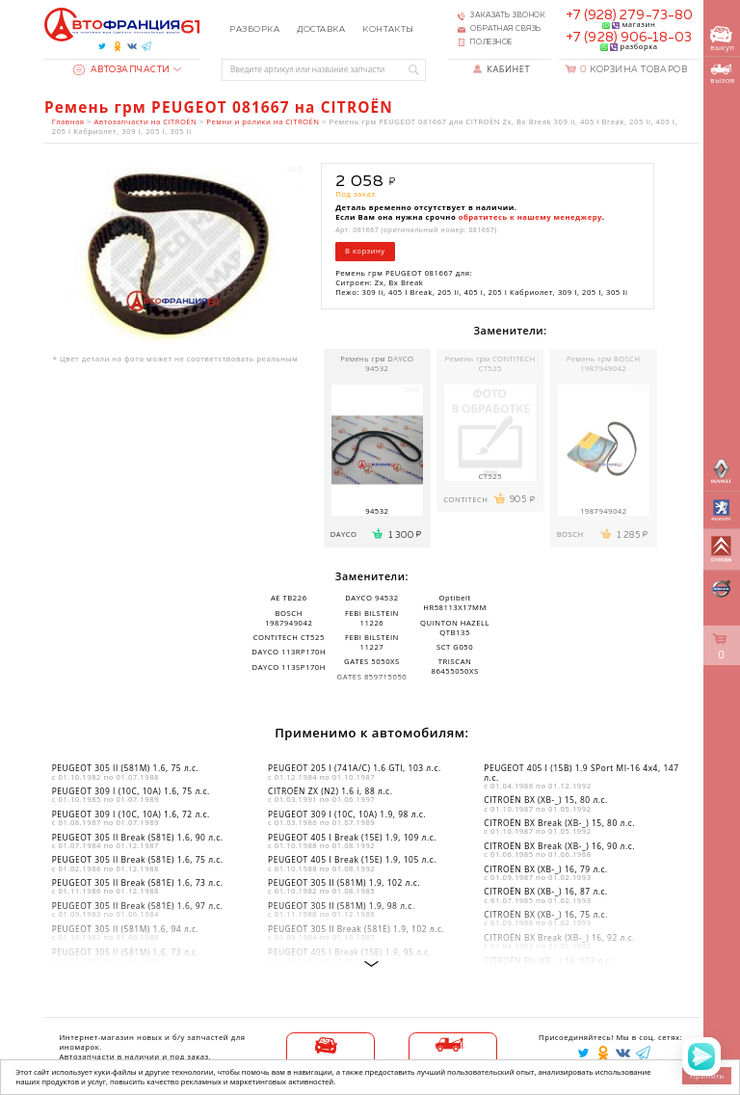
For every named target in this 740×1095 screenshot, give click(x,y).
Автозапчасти (122, 70)
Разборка (254, 29)
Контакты (387, 29)
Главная (68, 121)
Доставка (321, 29)
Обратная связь (506, 29)
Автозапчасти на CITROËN (145, 121)
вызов (722, 74)
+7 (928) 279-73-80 (629, 15)
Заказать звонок (507, 15)
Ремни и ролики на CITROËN (262, 121)
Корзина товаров (633, 70)
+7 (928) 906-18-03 (629, 37)
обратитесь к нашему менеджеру (530, 217)
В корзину (365, 250)
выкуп (722, 39)
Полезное (491, 42)
